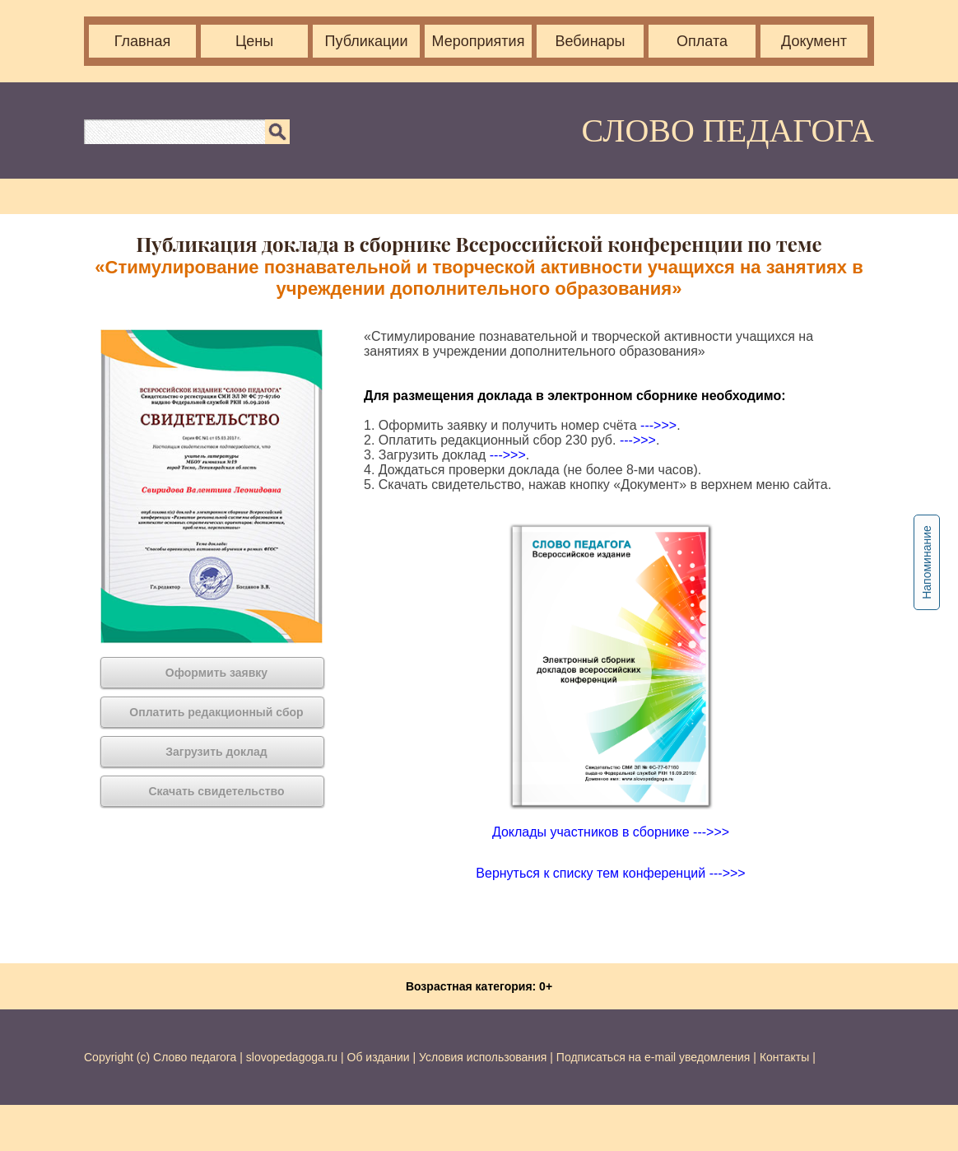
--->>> (658, 425)
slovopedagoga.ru (293, 1057)
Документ (814, 41)
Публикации (366, 41)
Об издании (378, 1057)
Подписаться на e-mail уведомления (653, 1057)
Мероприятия (478, 41)
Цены (254, 41)
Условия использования (482, 1057)
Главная (142, 41)
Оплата (702, 41)
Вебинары (590, 41)
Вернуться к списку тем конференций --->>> (610, 873)
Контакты (784, 1057)
